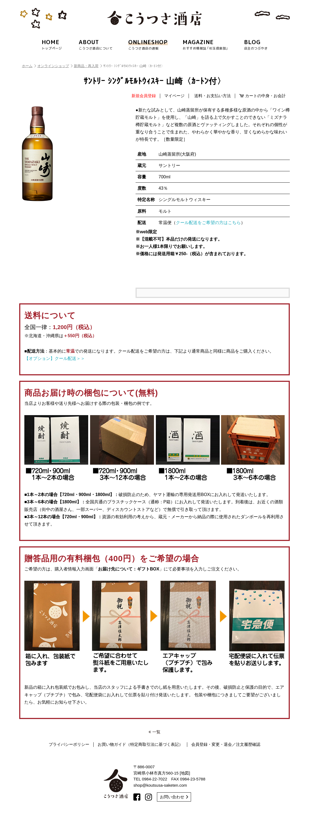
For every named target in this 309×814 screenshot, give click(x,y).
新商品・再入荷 (88, 66)
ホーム (29, 66)
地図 (185, 773)
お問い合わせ (174, 797)
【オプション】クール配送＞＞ (54, 358)
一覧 (154, 732)
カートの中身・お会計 (262, 96)
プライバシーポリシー (69, 744)
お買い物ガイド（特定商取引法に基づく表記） (140, 744)
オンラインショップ (55, 66)
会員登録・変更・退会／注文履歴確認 (225, 744)
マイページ (174, 96)
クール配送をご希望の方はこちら (208, 222)
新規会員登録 (144, 96)
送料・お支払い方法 (212, 96)
